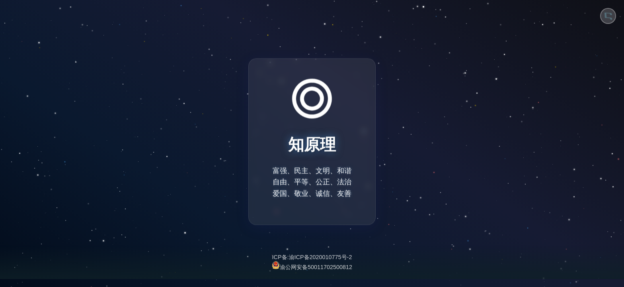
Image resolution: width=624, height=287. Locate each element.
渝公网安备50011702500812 (312, 266)
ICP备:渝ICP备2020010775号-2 (312, 257)
